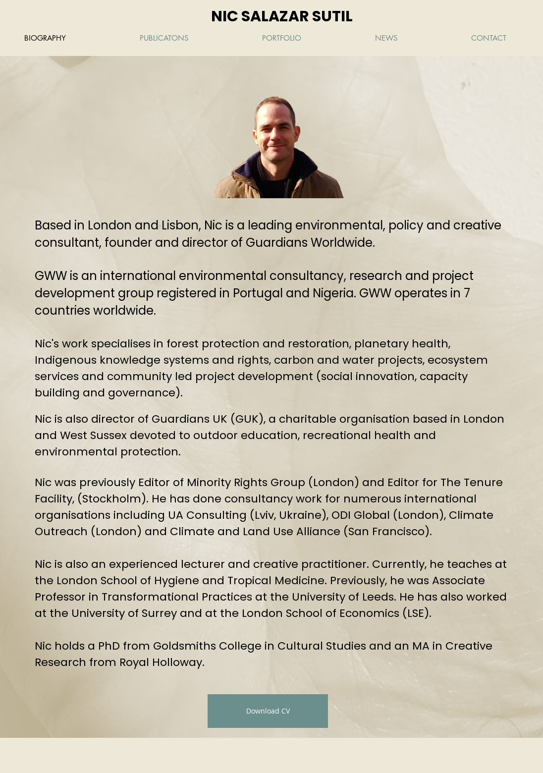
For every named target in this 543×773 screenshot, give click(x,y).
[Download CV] (268, 711)
